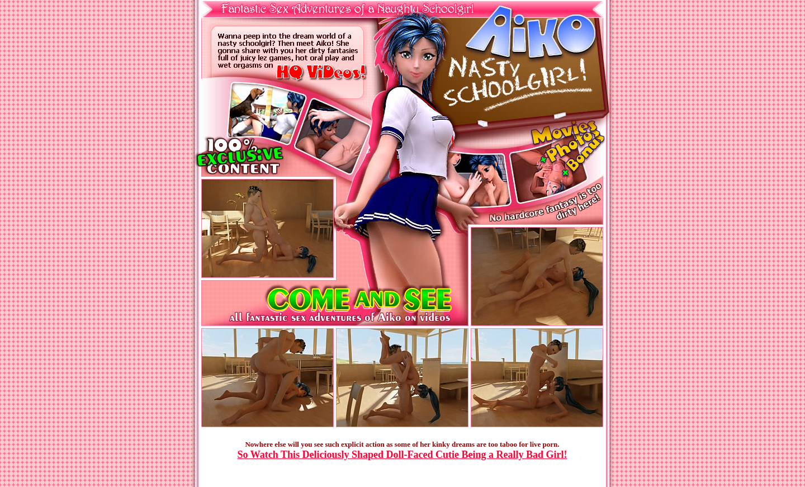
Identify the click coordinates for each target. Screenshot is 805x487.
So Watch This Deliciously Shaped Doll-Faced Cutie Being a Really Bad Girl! (402, 454)
